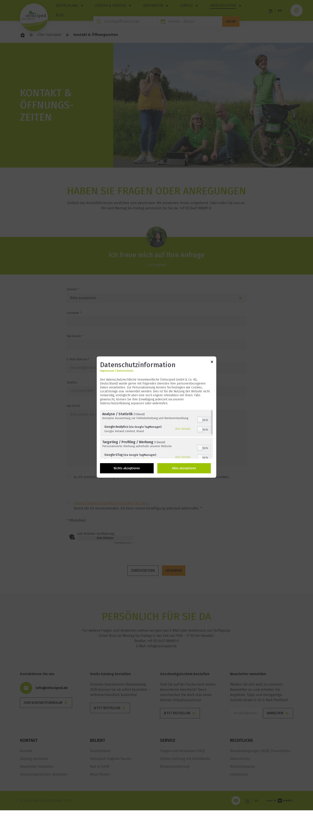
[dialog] (156, 417)
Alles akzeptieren (184, 468)
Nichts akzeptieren (127, 468)
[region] (156, 434)
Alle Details (183, 429)
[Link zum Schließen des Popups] (212, 362)
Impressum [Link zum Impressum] (107, 370)
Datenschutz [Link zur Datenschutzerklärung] (125, 370)
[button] (200, 420)
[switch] (204, 419)
